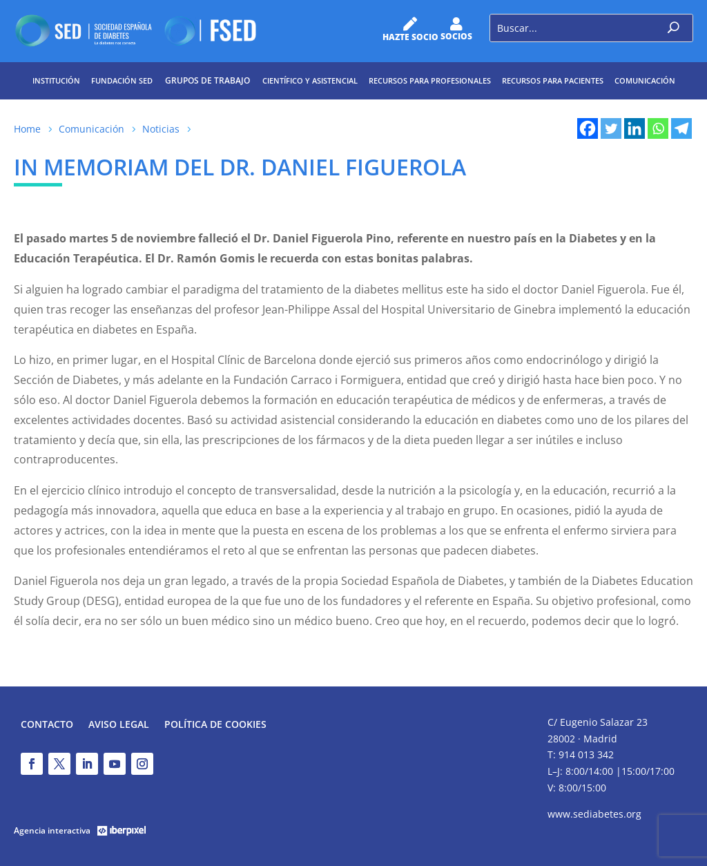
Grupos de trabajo (207, 80)
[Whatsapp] (658, 128)
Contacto (47, 725)
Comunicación (644, 80)
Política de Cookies (215, 725)
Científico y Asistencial (310, 80)
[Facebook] (587, 128)
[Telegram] (681, 128)
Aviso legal (118, 725)
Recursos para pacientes (552, 80)
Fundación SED (122, 80)
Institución (56, 80)
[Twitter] (611, 128)
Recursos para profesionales (430, 80)
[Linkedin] (634, 128)
